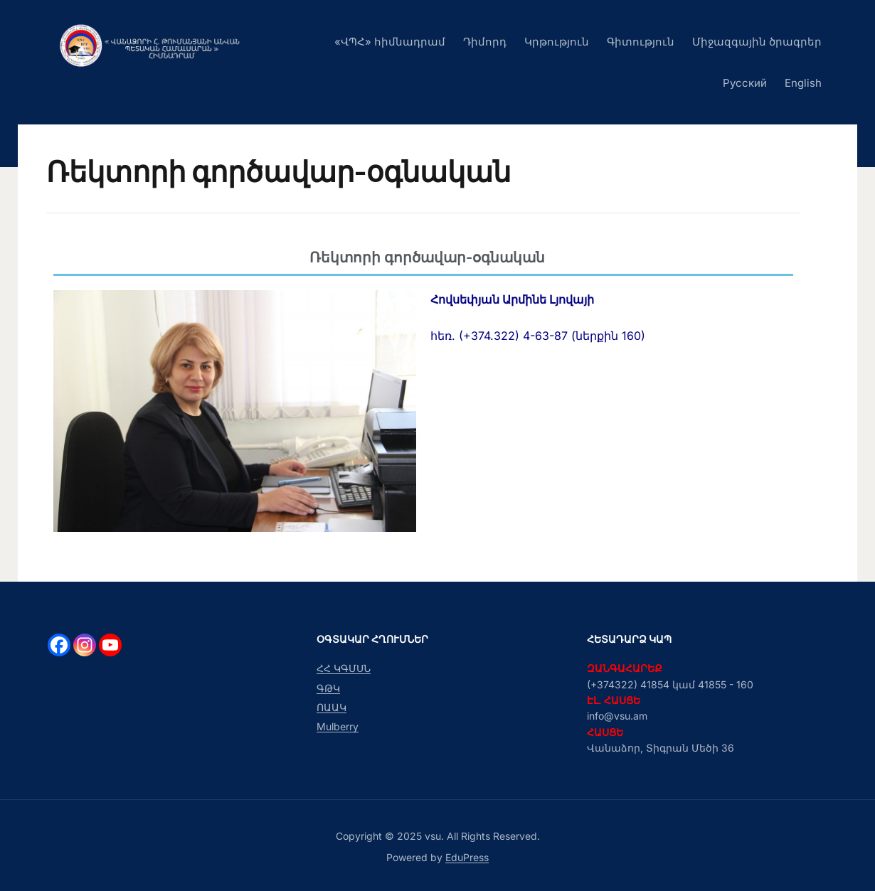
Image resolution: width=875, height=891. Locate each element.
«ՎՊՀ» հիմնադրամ (389, 41)
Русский (745, 83)
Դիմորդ (485, 41)
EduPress (467, 857)
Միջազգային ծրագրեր (757, 41)
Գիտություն (640, 41)
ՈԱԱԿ (331, 707)
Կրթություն (556, 41)
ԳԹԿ (328, 688)
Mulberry (338, 726)
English (803, 83)
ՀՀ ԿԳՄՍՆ (344, 668)
